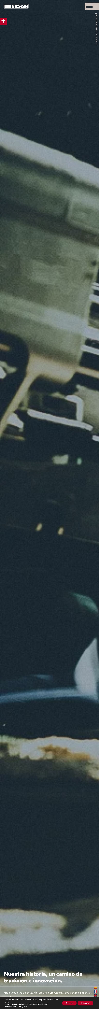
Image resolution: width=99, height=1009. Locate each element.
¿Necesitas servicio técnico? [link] (96, 29)
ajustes (25, 1007)
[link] (3, 21)
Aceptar (69, 1003)
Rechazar (85, 1003)
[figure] (49, 504)
